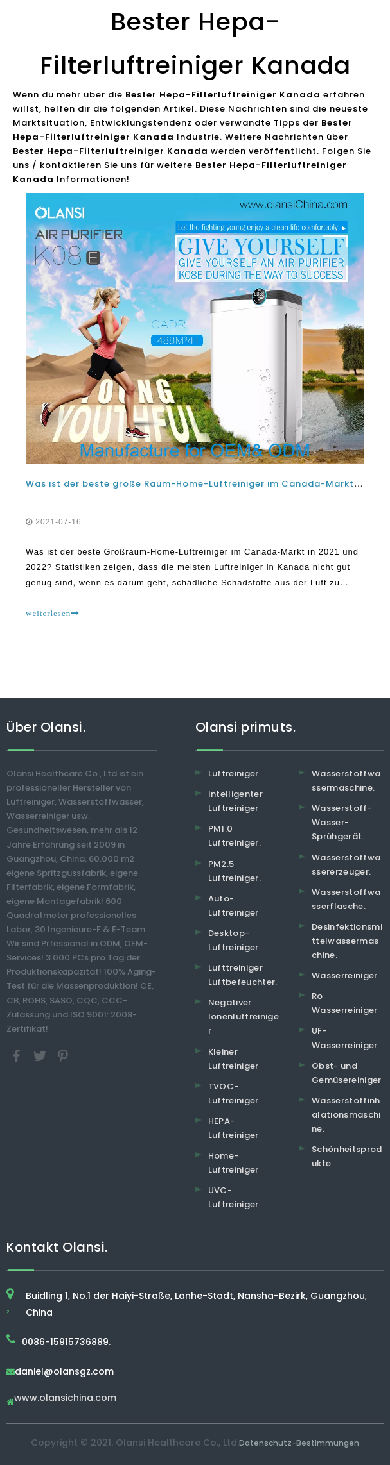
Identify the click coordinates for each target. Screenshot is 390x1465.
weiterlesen (53, 613)
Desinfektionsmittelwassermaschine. (347, 941)
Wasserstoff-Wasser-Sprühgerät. (342, 822)
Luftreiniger (233, 773)
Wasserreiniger (345, 975)
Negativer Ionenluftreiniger (243, 1016)
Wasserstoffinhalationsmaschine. (346, 1114)
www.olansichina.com (65, 1398)
